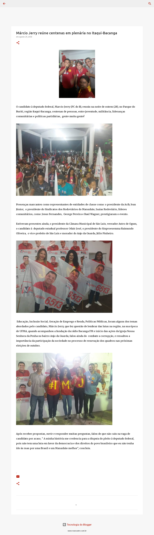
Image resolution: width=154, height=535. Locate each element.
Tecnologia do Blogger (77, 524)
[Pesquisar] (12, 3)
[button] (18, 43)
